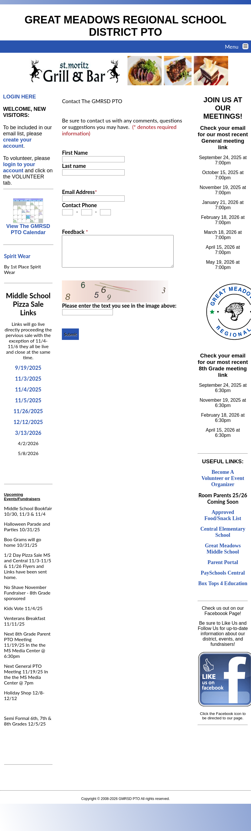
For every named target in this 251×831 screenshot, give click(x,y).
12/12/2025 (28, 422)
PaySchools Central (223, 573)
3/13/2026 (28, 433)
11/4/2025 (28, 389)
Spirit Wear (17, 256)
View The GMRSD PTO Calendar (28, 227)
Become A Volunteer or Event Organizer (222, 478)
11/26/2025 (28, 411)
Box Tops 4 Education (222, 583)
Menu (238, 46)
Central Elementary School (222, 532)
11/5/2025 (28, 400)
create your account (17, 143)
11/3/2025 (28, 378)
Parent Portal (223, 562)
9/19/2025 (28, 368)
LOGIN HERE (19, 97)
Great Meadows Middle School (223, 549)
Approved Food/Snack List (222, 515)
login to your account (19, 167)
